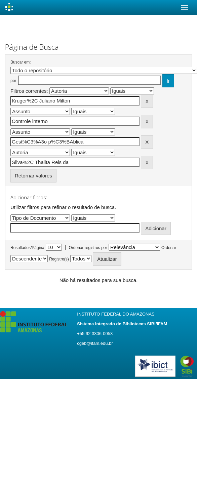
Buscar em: (20, 62)
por (13, 80)
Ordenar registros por (88, 247)
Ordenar (168, 247)
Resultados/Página (27, 247)
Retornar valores (33, 175)
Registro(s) (59, 259)
